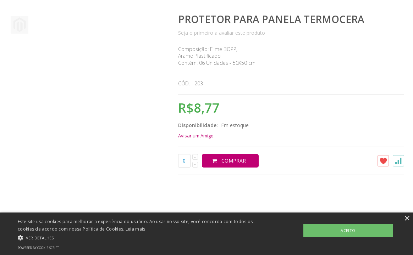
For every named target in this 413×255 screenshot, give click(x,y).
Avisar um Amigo (196, 135)
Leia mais (135, 229)
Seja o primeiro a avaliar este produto (221, 32)
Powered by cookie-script (38, 247)
